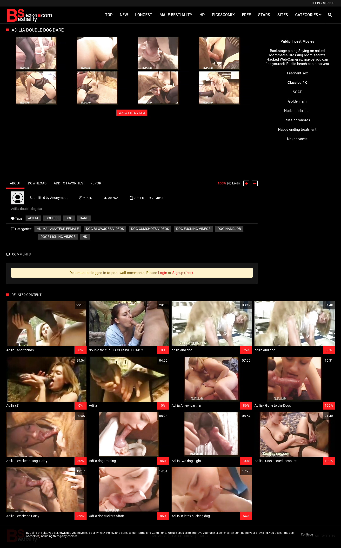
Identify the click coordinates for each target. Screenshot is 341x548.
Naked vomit (297, 139)
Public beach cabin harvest (307, 64)
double (52, 218)
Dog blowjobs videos (105, 229)
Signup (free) (182, 273)
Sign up (328, 3)
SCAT (297, 92)
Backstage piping (283, 51)
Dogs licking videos (57, 237)
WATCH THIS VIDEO (132, 113)
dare (84, 218)
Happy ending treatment (297, 129)
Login (316, 3)
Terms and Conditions (151, 533)
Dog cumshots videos (150, 229)
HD (85, 237)
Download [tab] (37, 183)
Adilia (33, 218)
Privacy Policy (105, 533)
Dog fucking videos (193, 229)
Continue (307, 534)
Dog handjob (229, 229)
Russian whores (297, 120)
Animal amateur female (58, 229)
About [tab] (15, 183)
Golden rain (297, 101)
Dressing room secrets (307, 55)
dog (69, 218)
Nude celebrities (297, 111)
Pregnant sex (297, 73)
